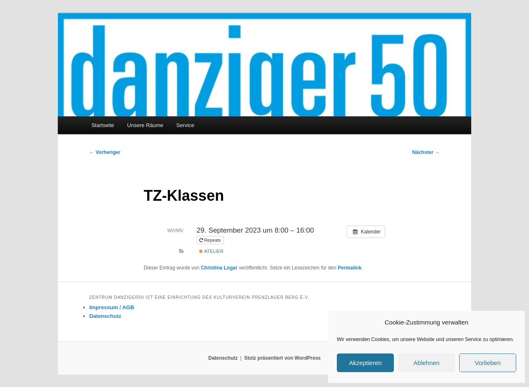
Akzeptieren (365, 362)
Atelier (211, 251)
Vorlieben (488, 362)
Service (185, 125)
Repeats (210, 240)
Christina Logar (219, 268)
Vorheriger (104, 152)
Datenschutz (105, 316)
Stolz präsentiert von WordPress (282, 358)
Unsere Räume (145, 125)
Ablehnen (426, 362)
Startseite (102, 125)
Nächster (426, 152)
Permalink (349, 268)
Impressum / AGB (111, 307)
